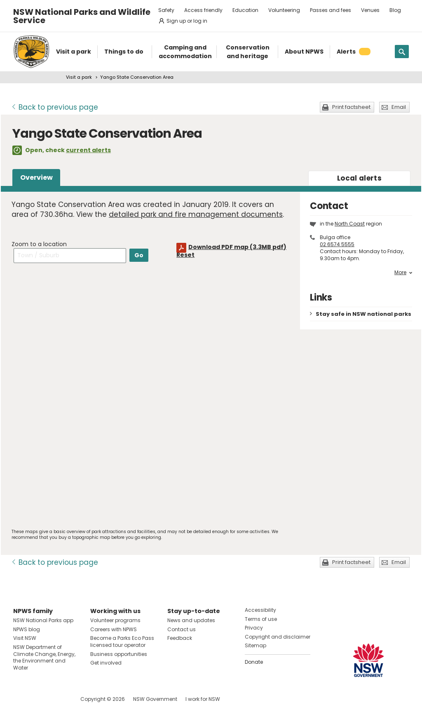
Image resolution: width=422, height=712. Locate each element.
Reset (185, 255)
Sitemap (255, 645)
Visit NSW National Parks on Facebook (20, 699)
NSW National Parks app (43, 620)
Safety (166, 10)
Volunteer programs (115, 620)
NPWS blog (26, 629)
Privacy (254, 627)
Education (245, 10)
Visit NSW (24, 638)
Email (399, 107)
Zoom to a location (39, 244)
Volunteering (284, 10)
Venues (370, 10)
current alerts (88, 150)
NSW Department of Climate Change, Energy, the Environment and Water (44, 657)
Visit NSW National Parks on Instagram (38, 699)
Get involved (106, 662)
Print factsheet (351, 107)
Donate (254, 661)
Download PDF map (237, 247)
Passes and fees (330, 10)
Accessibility (260, 609)
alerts (359, 178)
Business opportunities (118, 654)
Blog (395, 10)
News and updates (191, 620)
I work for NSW (202, 699)
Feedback (179, 638)
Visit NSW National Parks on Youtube (56, 699)
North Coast (350, 223)
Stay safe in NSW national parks (363, 314)
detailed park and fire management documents (196, 214)
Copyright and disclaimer (277, 636)
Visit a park (79, 77)
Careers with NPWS (113, 629)
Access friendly (203, 10)
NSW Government (155, 699)
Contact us (181, 629)
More (403, 272)
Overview (36, 177)
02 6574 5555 (337, 244)
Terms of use (261, 619)
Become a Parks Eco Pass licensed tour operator (122, 641)
